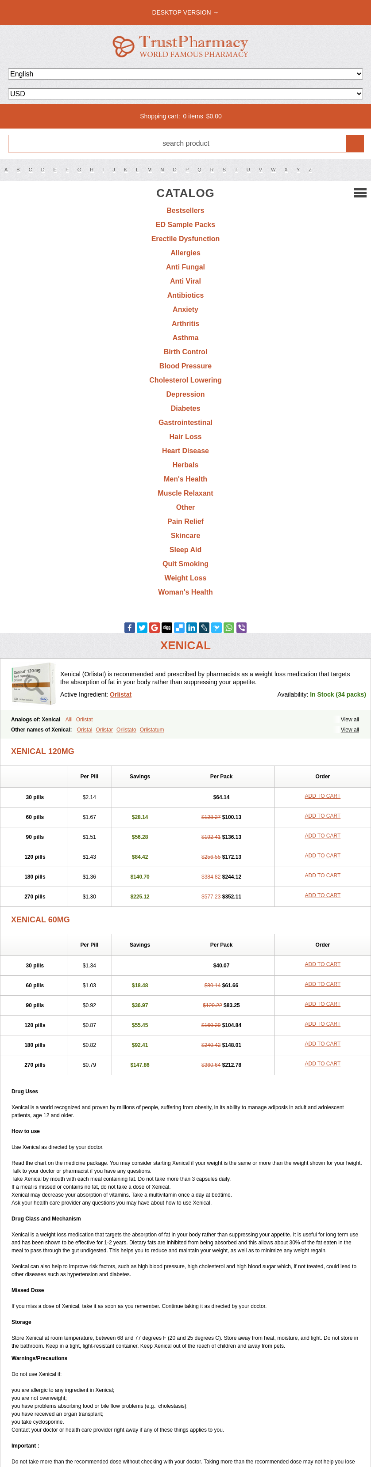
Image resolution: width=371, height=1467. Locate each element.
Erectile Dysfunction (185, 239)
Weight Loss (186, 578)
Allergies (185, 253)
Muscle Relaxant (185, 493)
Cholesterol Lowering (185, 380)
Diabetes (186, 408)
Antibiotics (185, 295)
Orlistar (104, 730)
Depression (185, 394)
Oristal (85, 730)
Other (185, 507)
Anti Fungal (185, 267)
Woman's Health (185, 592)
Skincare (186, 535)
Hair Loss (186, 436)
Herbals (186, 465)
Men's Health (185, 479)
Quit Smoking (185, 564)
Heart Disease (185, 451)
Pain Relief (185, 521)
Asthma (186, 337)
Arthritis (185, 323)
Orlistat (120, 694)
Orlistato (126, 730)
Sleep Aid (185, 549)
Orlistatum (152, 730)
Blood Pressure (185, 366)
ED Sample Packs (185, 224)
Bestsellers (185, 210)
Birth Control (186, 352)
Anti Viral (185, 281)
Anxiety (185, 309)
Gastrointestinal (185, 422)
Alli (69, 719)
